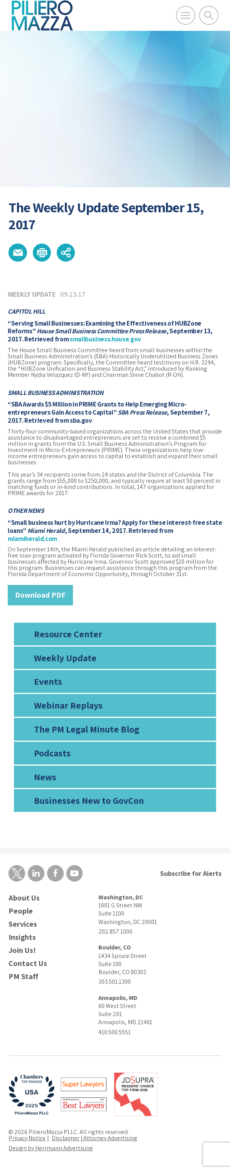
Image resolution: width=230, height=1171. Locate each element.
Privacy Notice (27, 1138)
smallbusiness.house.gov (105, 339)
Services (22, 924)
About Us (24, 898)
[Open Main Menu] (185, 15)
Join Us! (22, 951)
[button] (17, 253)
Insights (22, 938)
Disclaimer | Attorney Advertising (95, 1138)
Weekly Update (65, 658)
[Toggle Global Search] (208, 15)
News (45, 777)
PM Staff (23, 977)
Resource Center (68, 634)
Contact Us (27, 964)
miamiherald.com (32, 538)
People (20, 911)
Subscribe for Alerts (191, 873)
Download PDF (40, 595)
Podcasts (52, 753)
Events (48, 681)
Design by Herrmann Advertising (50, 1148)
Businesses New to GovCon (89, 801)
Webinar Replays (68, 705)
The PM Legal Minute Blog (86, 729)
